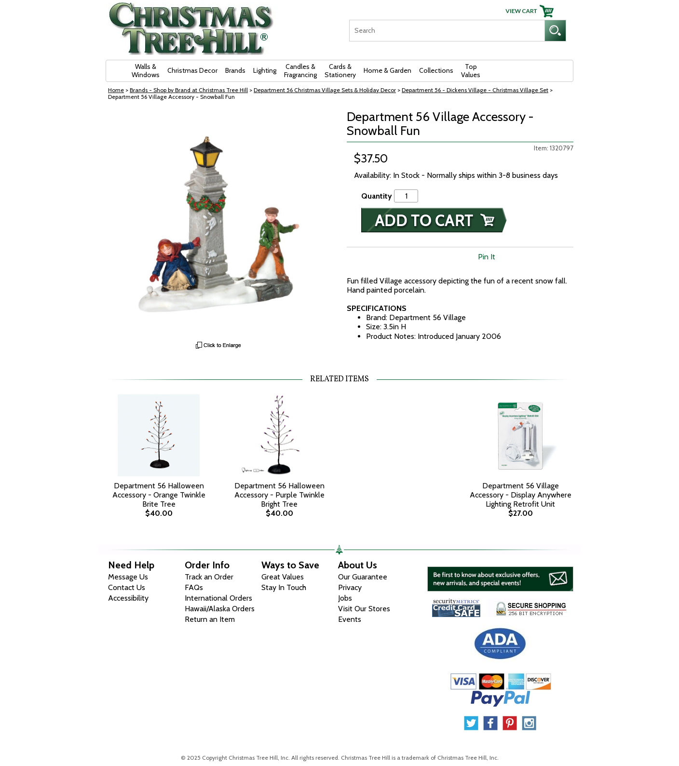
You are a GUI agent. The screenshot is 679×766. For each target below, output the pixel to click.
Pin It (486, 256)
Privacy (350, 587)
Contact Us (126, 587)
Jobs (345, 598)
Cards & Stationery (340, 70)
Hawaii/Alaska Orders (220, 608)
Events (349, 619)
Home (116, 90)
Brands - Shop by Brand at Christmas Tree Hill (189, 90)
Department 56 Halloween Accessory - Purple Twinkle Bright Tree (279, 495)
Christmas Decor (192, 70)
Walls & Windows (146, 70)
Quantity (376, 196)
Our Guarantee (362, 576)
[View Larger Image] (219, 223)
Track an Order (209, 576)
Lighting (264, 70)
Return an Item (210, 619)
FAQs (194, 587)
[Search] (446, 30)
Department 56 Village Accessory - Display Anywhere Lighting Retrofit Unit (520, 495)
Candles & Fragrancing (300, 70)
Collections (436, 70)
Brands (235, 70)
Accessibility (128, 598)
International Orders (218, 598)
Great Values (282, 576)
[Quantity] (406, 195)
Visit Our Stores (364, 608)
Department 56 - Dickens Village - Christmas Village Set (475, 90)
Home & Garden (387, 70)
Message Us (128, 576)
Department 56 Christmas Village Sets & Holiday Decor (325, 90)
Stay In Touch (283, 587)
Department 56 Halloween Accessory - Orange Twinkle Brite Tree (158, 495)
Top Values (470, 70)
